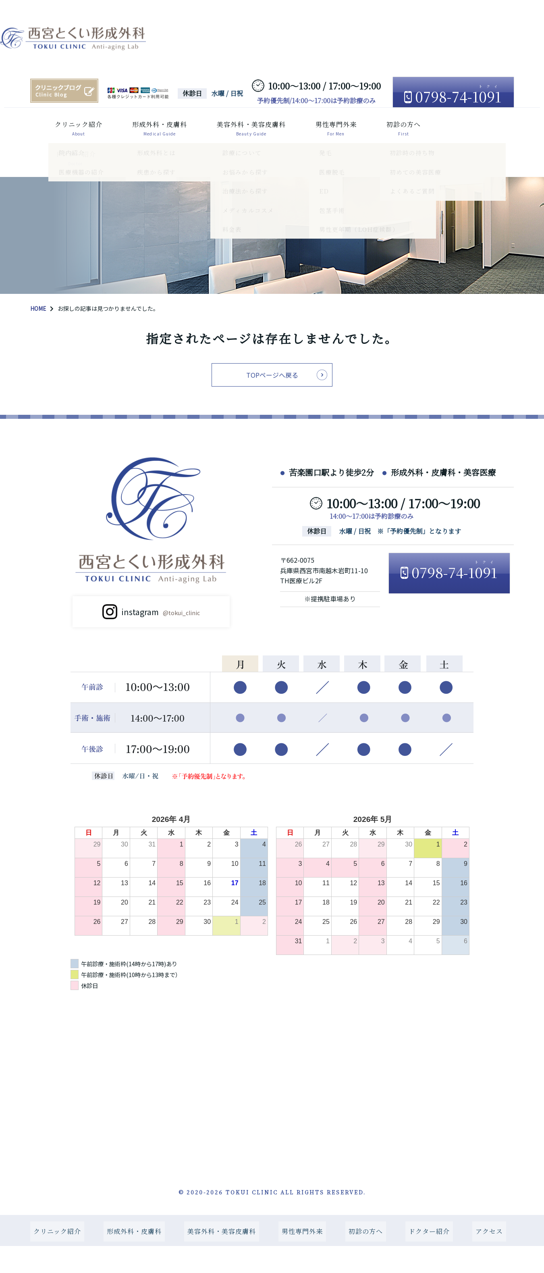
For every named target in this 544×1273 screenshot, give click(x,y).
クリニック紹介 (59, 124)
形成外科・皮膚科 (141, 124)
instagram (160, 617)
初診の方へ (388, 124)
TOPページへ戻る (272, 373)
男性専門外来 (320, 124)
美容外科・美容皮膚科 (234, 124)
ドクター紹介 (456, 124)
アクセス (49, 152)
